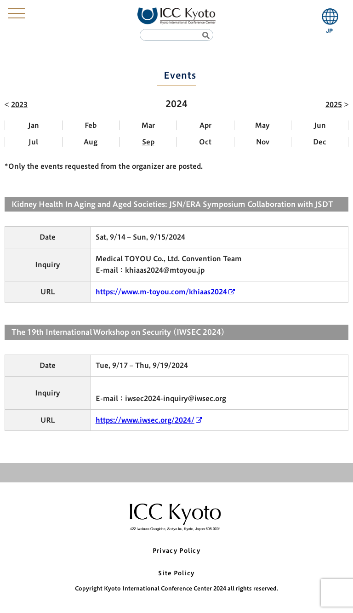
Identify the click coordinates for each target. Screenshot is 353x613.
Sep (148, 141)
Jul (33, 141)
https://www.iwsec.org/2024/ (145, 420)
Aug (90, 141)
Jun (320, 125)
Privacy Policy (176, 551)
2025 (333, 104)
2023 (19, 104)
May (262, 125)
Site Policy (176, 573)
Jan (33, 125)
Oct (205, 141)
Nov (262, 141)
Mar (148, 125)
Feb (91, 125)
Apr (205, 125)
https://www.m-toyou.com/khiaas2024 (161, 291)
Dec (319, 141)
